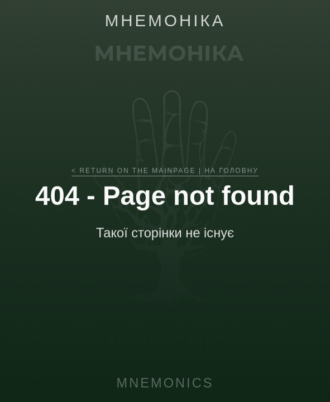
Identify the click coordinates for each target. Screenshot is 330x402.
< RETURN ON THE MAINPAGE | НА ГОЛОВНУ (165, 173)
